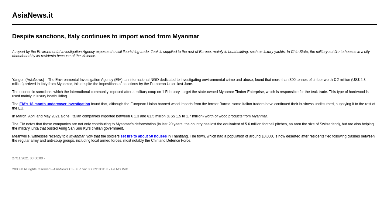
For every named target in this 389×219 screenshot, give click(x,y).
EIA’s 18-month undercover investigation (54, 104)
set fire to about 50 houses (144, 136)
